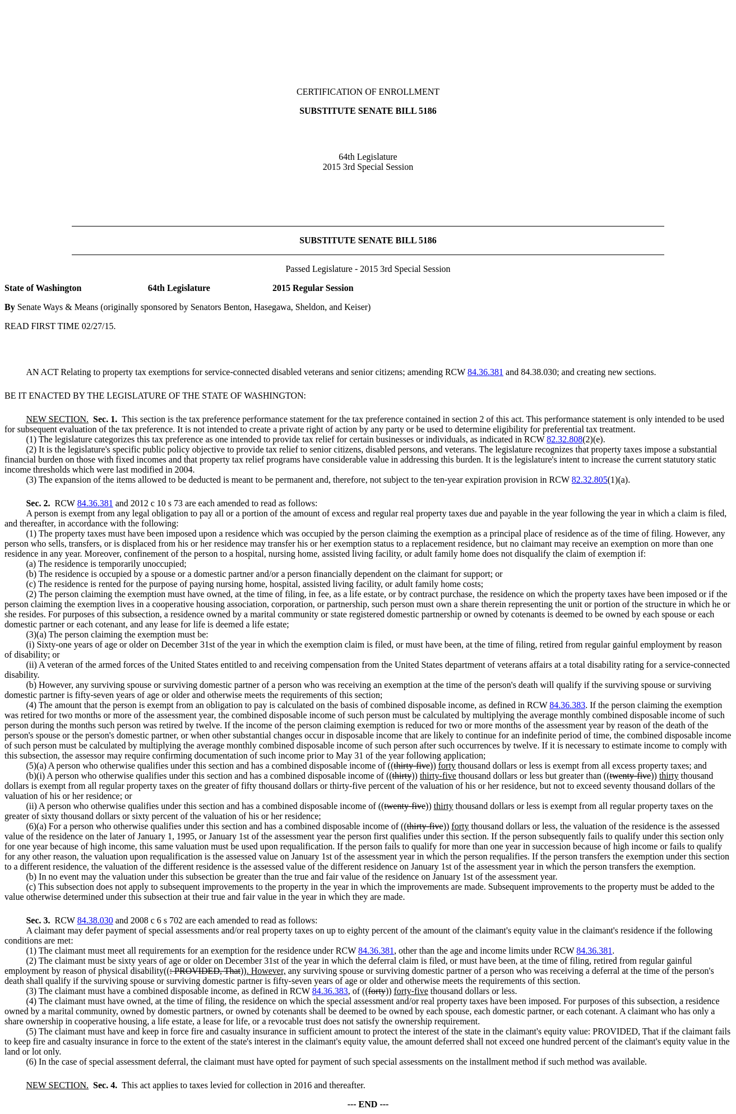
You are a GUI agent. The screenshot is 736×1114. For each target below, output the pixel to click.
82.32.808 (564, 439)
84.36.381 (485, 372)
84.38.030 (95, 920)
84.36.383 (567, 705)
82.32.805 (590, 479)
